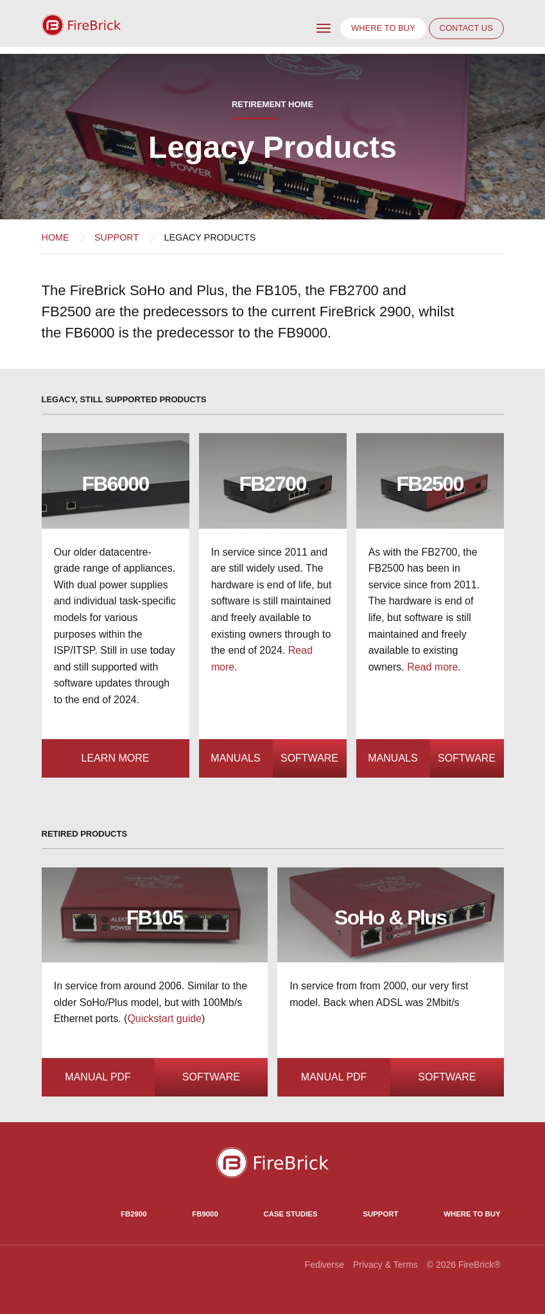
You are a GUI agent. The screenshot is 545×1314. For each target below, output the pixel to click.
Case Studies (291, 1214)
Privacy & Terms (385, 1264)
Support (116, 237)
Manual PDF (98, 1076)
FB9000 (205, 1214)
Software (309, 758)
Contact (466, 28)
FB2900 (133, 1214)
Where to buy (383, 28)
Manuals (235, 758)
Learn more (116, 758)
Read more (432, 666)
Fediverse (324, 1264)
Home (55, 237)
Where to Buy (472, 1214)
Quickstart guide (164, 1018)
